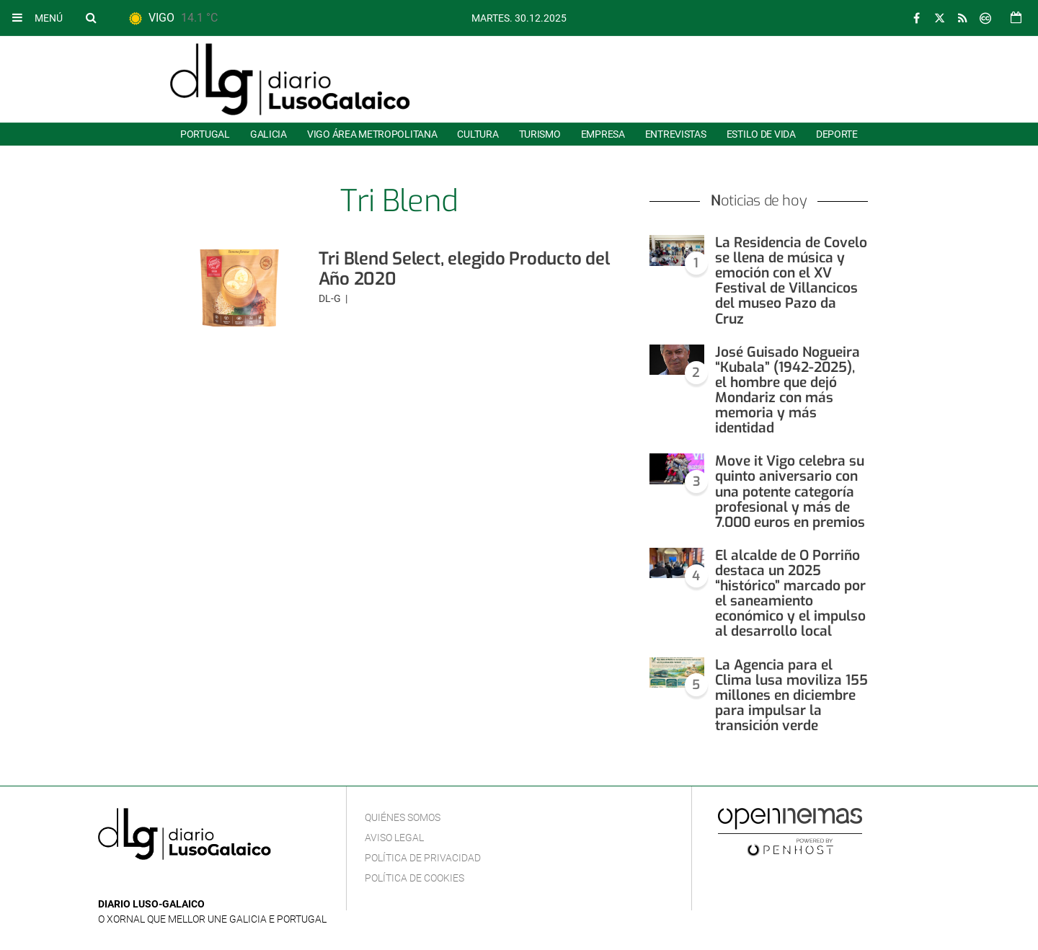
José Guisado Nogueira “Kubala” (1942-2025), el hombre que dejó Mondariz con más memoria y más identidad (787, 390)
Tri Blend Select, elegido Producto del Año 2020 (464, 268)
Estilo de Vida (761, 134)
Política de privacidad (423, 858)
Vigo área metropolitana (372, 134)
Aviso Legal (394, 837)
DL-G (331, 298)
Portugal (205, 134)
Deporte (837, 134)
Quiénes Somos (402, 817)
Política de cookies (414, 878)
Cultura (477, 134)
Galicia (268, 134)
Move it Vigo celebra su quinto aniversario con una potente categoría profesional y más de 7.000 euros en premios (790, 491)
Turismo (540, 134)
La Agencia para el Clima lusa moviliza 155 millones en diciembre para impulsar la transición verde (791, 695)
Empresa (603, 134)
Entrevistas (675, 134)
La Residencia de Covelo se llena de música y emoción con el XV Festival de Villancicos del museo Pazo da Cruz (791, 281)
